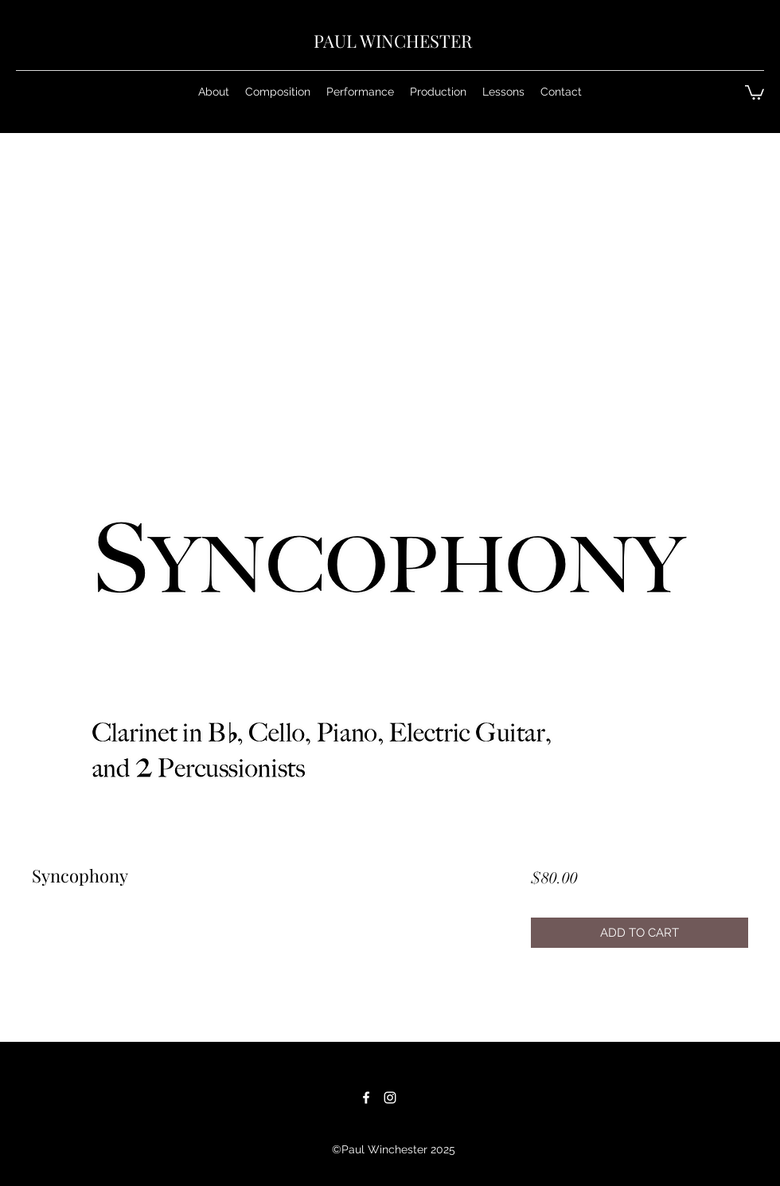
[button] (277, 92)
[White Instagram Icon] (390, 1098)
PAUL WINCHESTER (393, 41)
